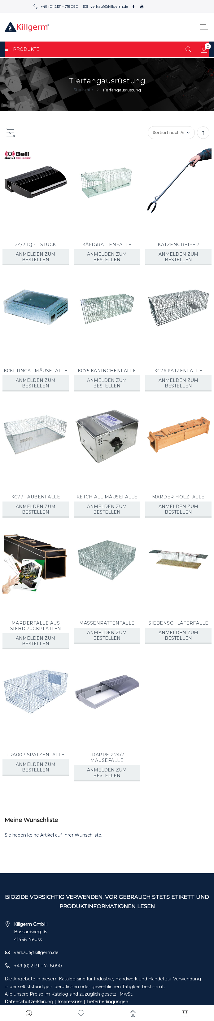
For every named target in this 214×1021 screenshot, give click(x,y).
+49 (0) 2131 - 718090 (55, 6)
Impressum (69, 1002)
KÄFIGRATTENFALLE (107, 244)
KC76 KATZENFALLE (178, 370)
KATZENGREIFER (178, 244)
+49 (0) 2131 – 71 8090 (38, 966)
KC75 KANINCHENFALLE (107, 370)
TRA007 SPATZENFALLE (36, 755)
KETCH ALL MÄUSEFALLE (107, 497)
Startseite (83, 89)
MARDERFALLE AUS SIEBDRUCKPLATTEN (35, 625)
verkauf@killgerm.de (105, 6)
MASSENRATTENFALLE (107, 623)
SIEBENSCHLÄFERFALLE (178, 623)
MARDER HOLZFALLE (178, 497)
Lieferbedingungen (107, 1002)
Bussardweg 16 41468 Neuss (31, 932)
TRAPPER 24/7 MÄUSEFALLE (107, 757)
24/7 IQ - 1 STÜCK (35, 244)
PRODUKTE (22, 49)
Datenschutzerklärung (29, 1002)
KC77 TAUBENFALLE (35, 497)
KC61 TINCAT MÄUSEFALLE (36, 370)
